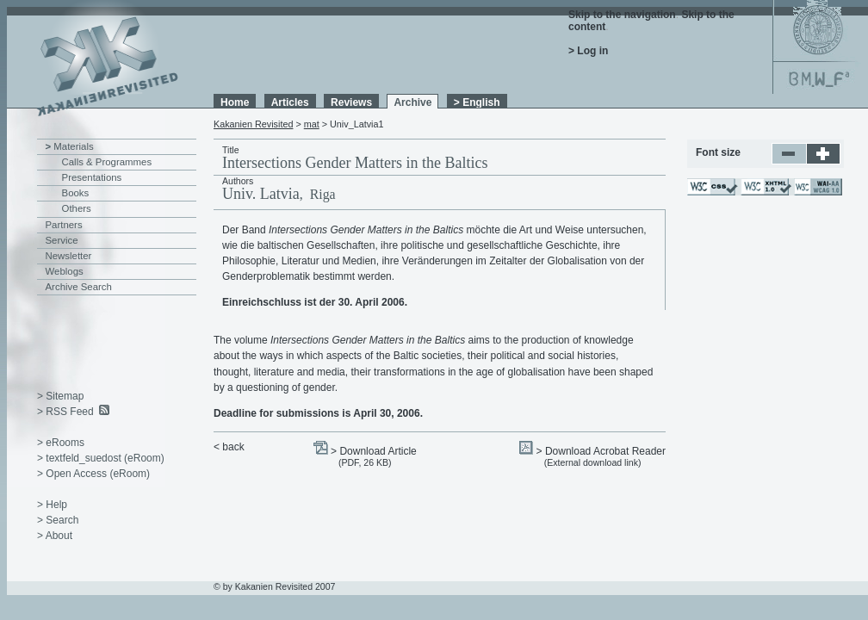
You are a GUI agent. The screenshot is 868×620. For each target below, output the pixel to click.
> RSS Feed (65, 412)
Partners (64, 225)
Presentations (92, 177)
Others (76, 208)
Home (234, 102)
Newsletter (69, 256)
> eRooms (60, 443)
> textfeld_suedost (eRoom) (100, 458)
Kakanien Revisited (253, 124)
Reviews (351, 102)
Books (76, 193)
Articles (290, 102)
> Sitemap (60, 396)
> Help (52, 505)
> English (477, 102)
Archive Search (79, 287)
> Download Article (374, 451)
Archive (412, 102)
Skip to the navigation (622, 15)
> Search (57, 520)
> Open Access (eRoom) (93, 474)
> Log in (588, 51)
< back (229, 447)
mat (311, 124)
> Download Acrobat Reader (601, 451)
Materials (73, 146)
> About (54, 536)
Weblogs (65, 271)
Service (62, 240)
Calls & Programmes (107, 162)
